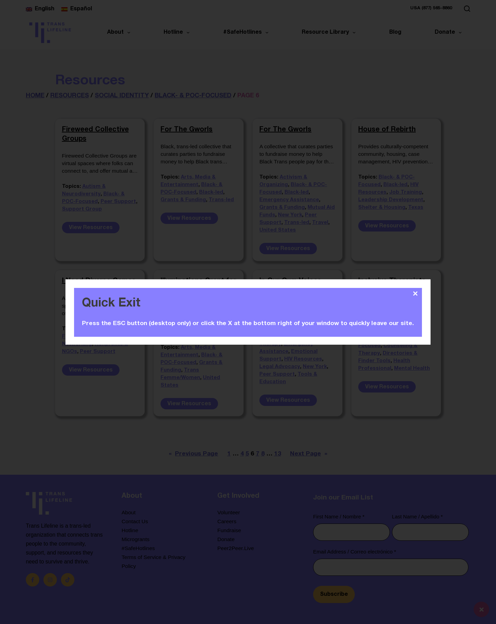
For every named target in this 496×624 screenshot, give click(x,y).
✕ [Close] (415, 293)
